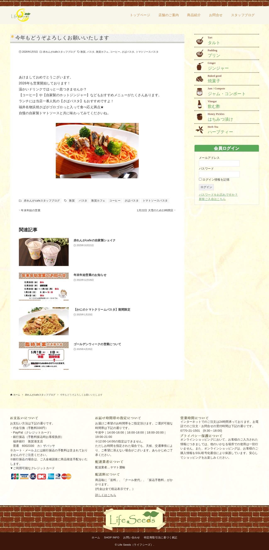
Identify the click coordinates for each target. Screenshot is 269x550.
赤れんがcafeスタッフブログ (59, 51)
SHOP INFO (111, 537)
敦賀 (82, 51)
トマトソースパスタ (147, 51)
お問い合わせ (131, 537)
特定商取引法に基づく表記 (160, 537)
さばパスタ (128, 51)
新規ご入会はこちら (212, 199)
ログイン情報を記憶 (214, 179)
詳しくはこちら (105, 495)
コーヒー (115, 51)
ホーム (96, 537)
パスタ (90, 51)
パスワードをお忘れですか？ (218, 194)
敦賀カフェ (102, 51)
